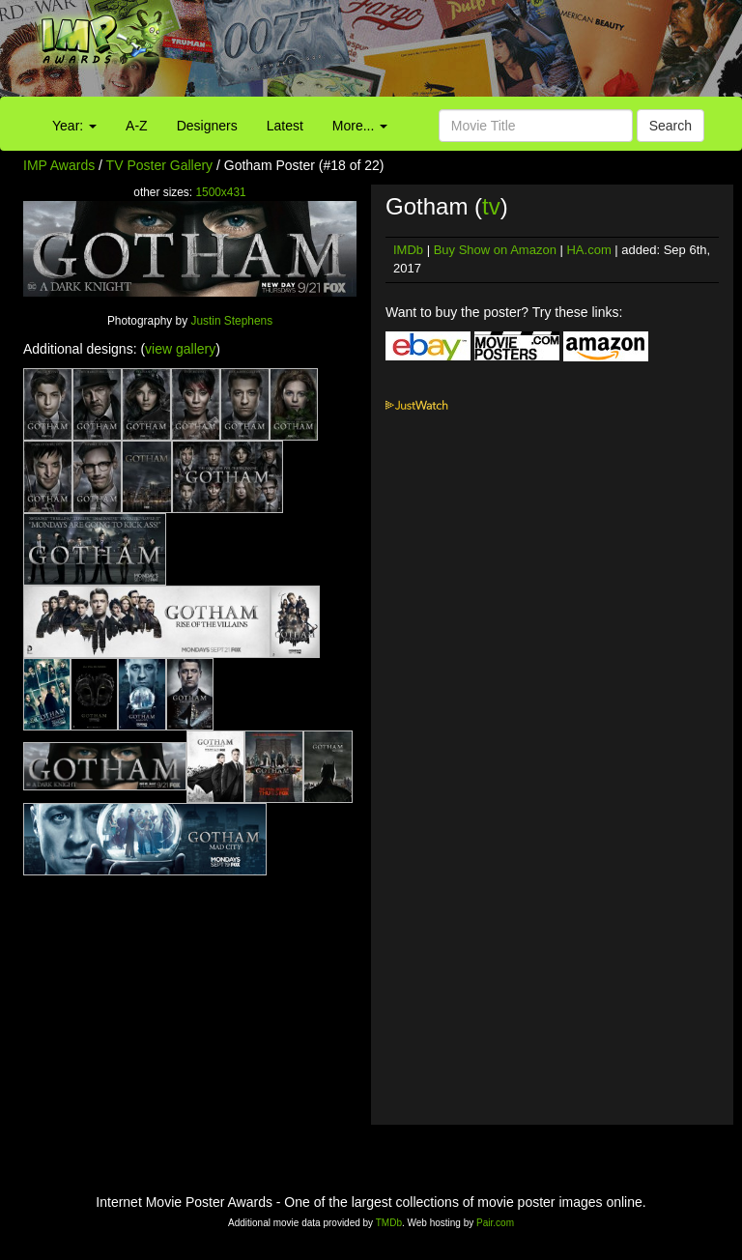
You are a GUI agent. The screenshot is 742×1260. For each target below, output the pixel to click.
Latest (285, 125)
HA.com (588, 250)
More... (359, 125)
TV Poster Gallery (159, 165)
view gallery (180, 349)
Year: (74, 125)
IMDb (408, 250)
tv (491, 206)
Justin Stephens (231, 321)
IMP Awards (59, 165)
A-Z (137, 125)
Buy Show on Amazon (495, 250)
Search (670, 125)
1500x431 (220, 192)
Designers (207, 125)
